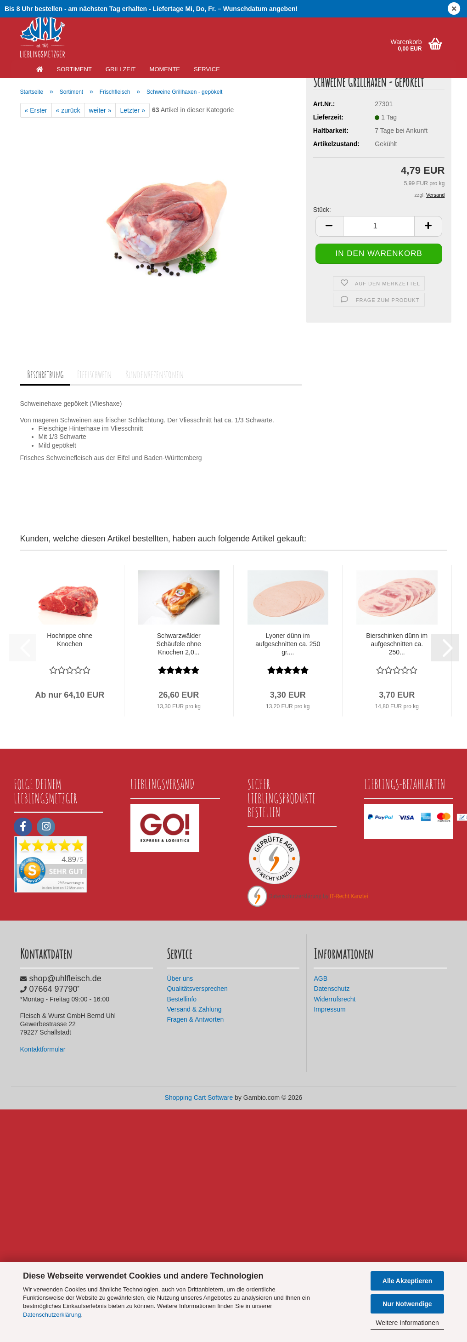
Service (207, 69)
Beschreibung (45, 374)
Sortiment (74, 69)
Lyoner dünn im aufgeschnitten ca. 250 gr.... (287, 644)
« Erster (36, 110)
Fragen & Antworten (195, 1019)
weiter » (100, 110)
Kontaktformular (43, 1049)
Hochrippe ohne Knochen (69, 640)
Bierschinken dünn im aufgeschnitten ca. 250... (397, 644)
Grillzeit (121, 69)
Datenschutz (331, 988)
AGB (320, 978)
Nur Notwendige (407, 1304)
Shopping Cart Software (199, 1097)
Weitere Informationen (407, 1322)
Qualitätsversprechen (197, 988)
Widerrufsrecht (334, 999)
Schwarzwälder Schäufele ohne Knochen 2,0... (179, 644)
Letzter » (132, 110)
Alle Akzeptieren (407, 1281)
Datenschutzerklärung (52, 1314)
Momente (165, 69)
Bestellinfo (182, 999)
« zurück (68, 110)
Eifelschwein (94, 374)
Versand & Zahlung (194, 1009)
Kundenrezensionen (154, 374)
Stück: (322, 228)
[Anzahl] (379, 245)
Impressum (329, 1009)
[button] (329, 245)
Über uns (180, 978)
